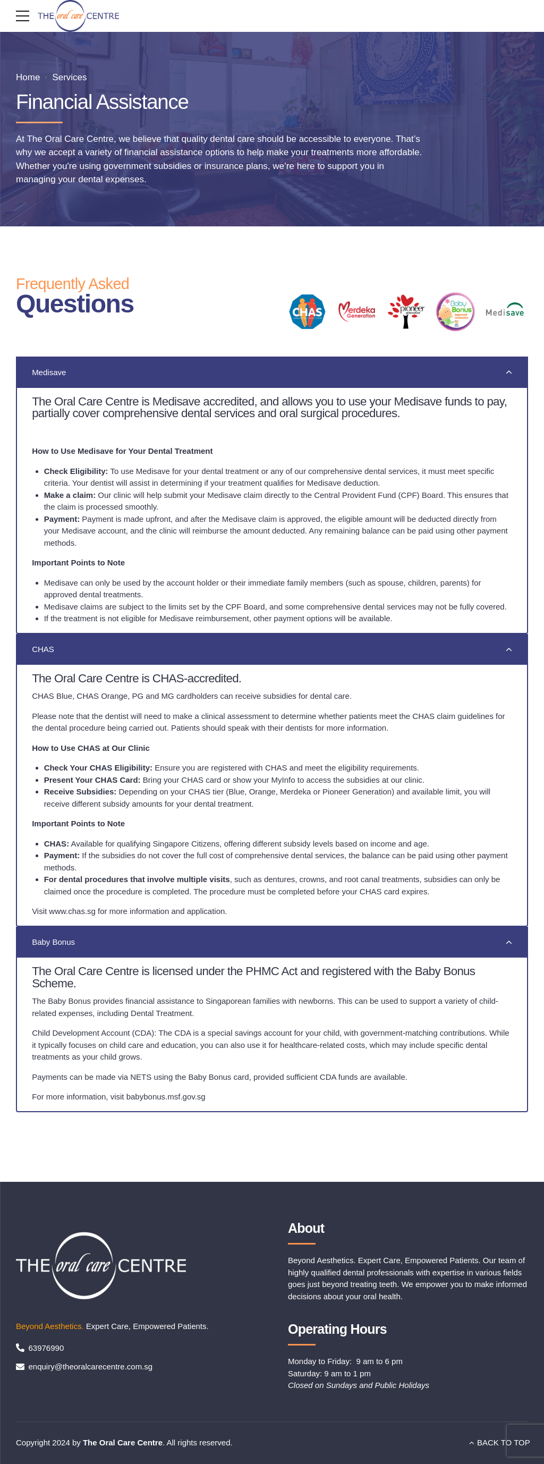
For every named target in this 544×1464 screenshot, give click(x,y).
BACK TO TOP (503, 1442)
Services (69, 77)
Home (28, 77)
